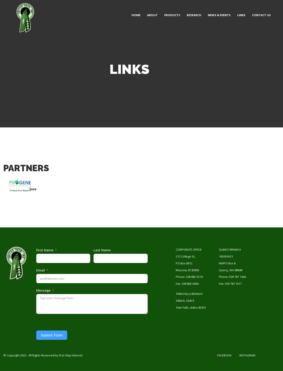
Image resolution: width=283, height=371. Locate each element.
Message (43, 290)
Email (40, 270)
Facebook (224, 355)
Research (194, 15)
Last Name (102, 250)
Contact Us (261, 15)
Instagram (247, 355)
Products (172, 15)
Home (136, 15)
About (152, 15)
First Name (45, 250)
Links (241, 15)
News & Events (219, 15)
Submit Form (52, 335)
